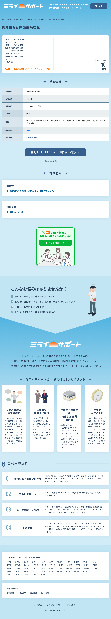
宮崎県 (9, 574)
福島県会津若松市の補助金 (36, 19)
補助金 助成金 (6, 19)
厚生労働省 (33, 593)
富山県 (44, 565)
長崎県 (76, 571)
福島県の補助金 (19, 19)
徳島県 (26, 571)
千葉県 (9, 565)
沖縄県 (27, 574)
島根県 (86, 568)
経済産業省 (10, 593)
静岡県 (95, 565)
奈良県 (59, 568)
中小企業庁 (22, 593)
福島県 (28, 130)
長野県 (78, 565)
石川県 (52, 565)
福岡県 (59, 571)
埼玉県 (93, 562)
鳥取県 (78, 568)
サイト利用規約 (37, 605)
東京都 (17, 565)
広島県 (9, 571)
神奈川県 (27, 565)
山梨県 (69, 565)
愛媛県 (42, 571)
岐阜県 (86, 565)
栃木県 (76, 562)
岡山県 (95, 568)
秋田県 (42, 562)
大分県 (93, 571)
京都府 (34, 568)
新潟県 (36, 565)
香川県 (34, 571)
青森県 (17, 562)
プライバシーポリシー (54, 605)
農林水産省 (45, 593)
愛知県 (9, 568)
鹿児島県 (18, 574)
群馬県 (85, 562)
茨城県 (68, 562)
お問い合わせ (70, 605)
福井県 (61, 565)
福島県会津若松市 (33, 137)
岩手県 (26, 562)
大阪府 (42, 568)
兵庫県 (51, 568)
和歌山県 (69, 568)
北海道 (9, 562)
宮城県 (34, 562)
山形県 (51, 562)
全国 (35, 574)
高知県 (51, 571)
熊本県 (85, 571)
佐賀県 (68, 571)
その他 (42, 574)
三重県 (17, 568)
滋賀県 (26, 568)
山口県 (17, 571)
